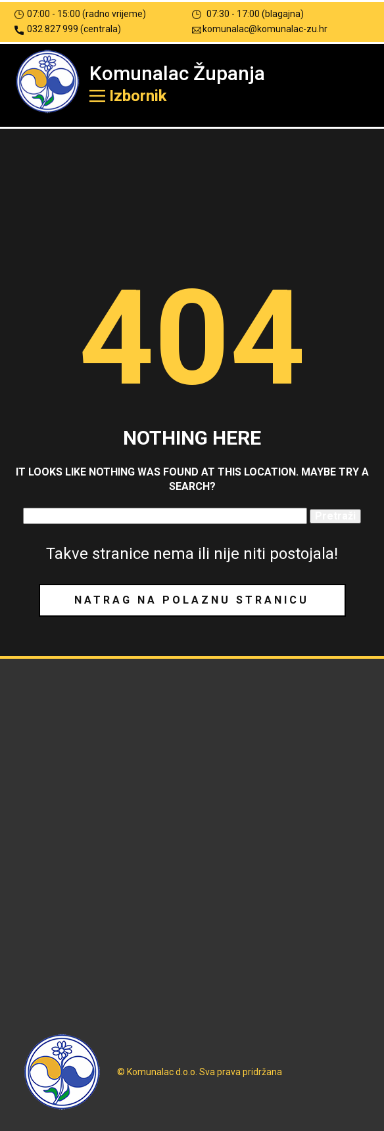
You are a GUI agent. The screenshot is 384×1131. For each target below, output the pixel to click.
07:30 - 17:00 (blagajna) (248, 14)
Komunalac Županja (177, 73)
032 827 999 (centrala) (67, 29)
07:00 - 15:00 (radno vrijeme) (80, 14)
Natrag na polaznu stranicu (191, 600)
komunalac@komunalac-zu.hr (259, 29)
